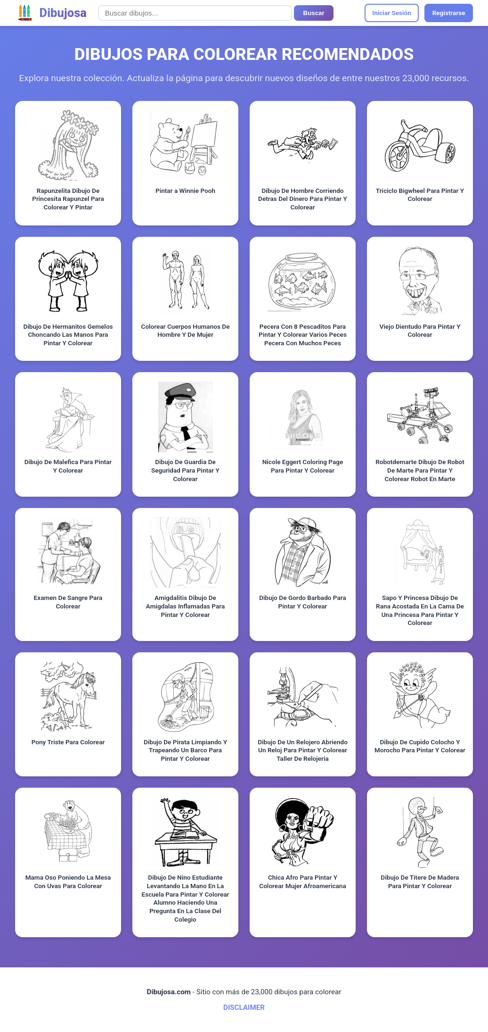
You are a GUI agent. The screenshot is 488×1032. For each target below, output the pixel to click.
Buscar (314, 13)
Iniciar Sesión (391, 13)
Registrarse (448, 13)
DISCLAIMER (244, 1007)
